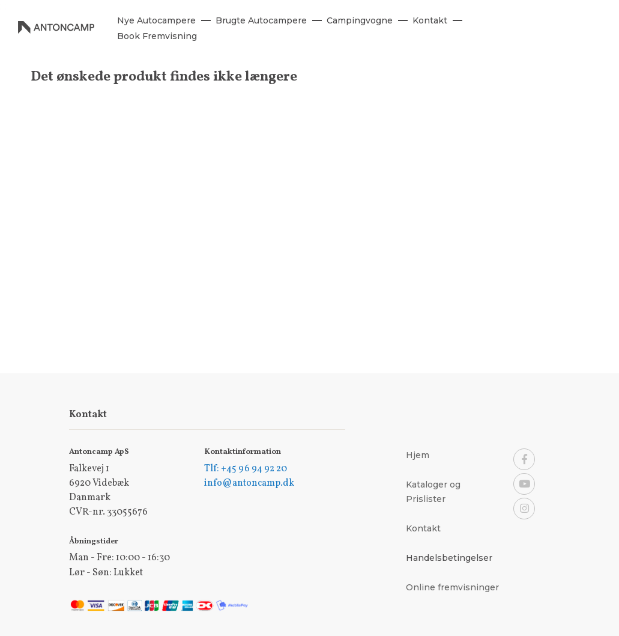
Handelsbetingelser (449, 557)
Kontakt (423, 528)
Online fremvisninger (452, 587)
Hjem (417, 455)
